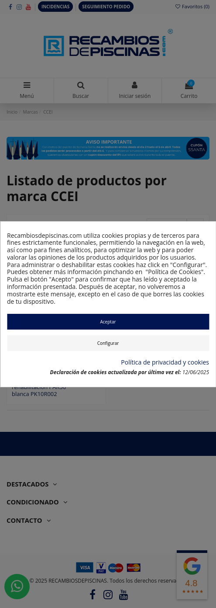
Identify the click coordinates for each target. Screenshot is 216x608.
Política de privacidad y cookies (165, 362)
